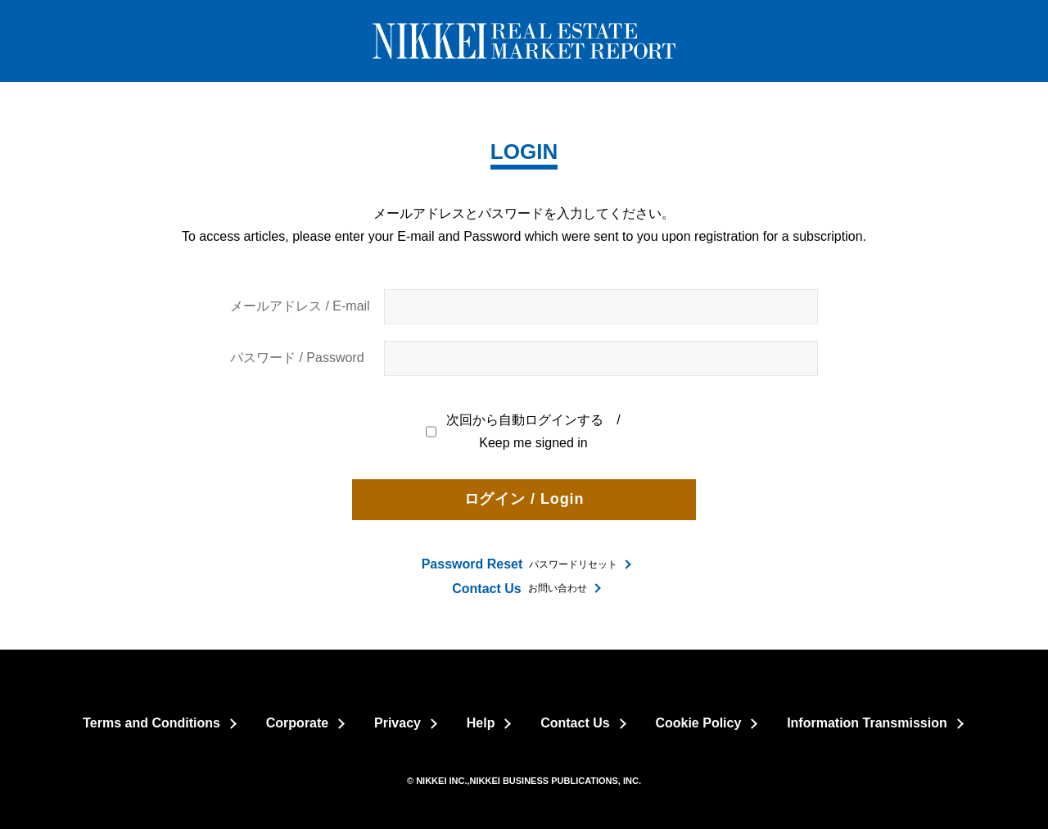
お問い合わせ (519, 589)
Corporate (297, 723)
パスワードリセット (520, 564)
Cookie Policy (698, 723)
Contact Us (574, 723)
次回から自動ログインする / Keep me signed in (524, 432)
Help (481, 723)
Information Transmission (867, 723)
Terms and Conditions (151, 723)
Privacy (397, 723)
